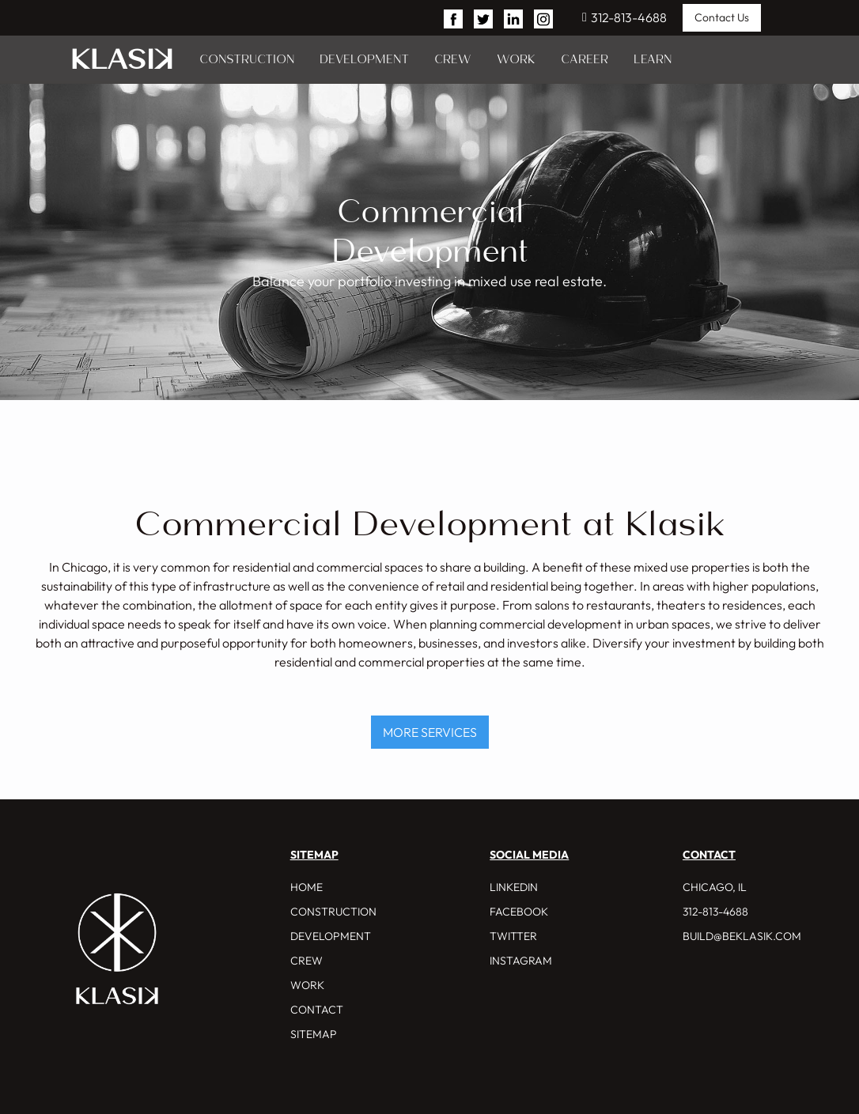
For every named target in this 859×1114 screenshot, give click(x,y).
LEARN (653, 59)
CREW (452, 59)
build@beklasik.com (742, 936)
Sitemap (313, 1034)
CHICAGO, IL (715, 887)
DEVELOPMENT (364, 59)
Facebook (519, 911)
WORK (516, 59)
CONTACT (316, 1010)
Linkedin (514, 887)
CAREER (584, 59)
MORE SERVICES (430, 732)
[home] (122, 60)
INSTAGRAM (521, 961)
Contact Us (721, 17)
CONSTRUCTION (246, 59)
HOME (306, 887)
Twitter (513, 936)
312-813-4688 (624, 17)
